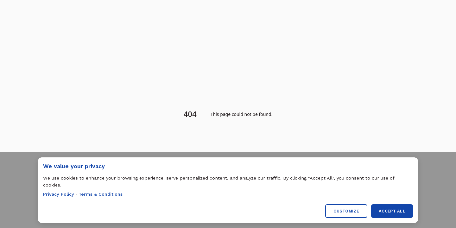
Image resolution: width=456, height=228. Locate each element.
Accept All (392, 211)
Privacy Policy (58, 194)
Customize (346, 211)
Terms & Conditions (101, 194)
